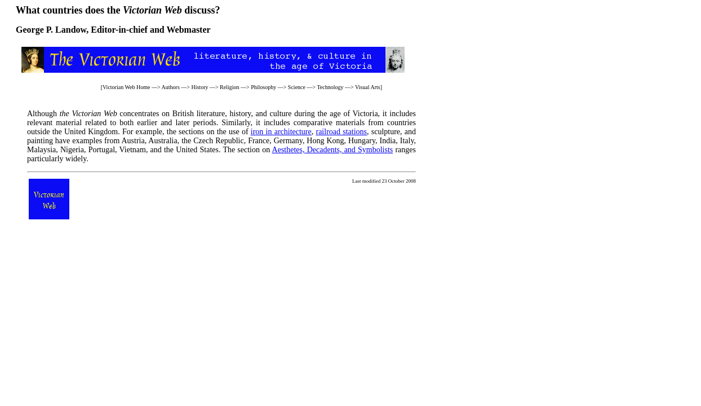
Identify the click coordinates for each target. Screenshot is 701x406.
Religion (229, 87)
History (199, 87)
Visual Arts (367, 87)
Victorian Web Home (126, 87)
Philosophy (263, 87)
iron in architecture (281, 131)
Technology (330, 87)
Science (296, 87)
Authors (171, 87)
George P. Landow (51, 29)
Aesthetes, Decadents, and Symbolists (332, 149)
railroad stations (341, 131)
